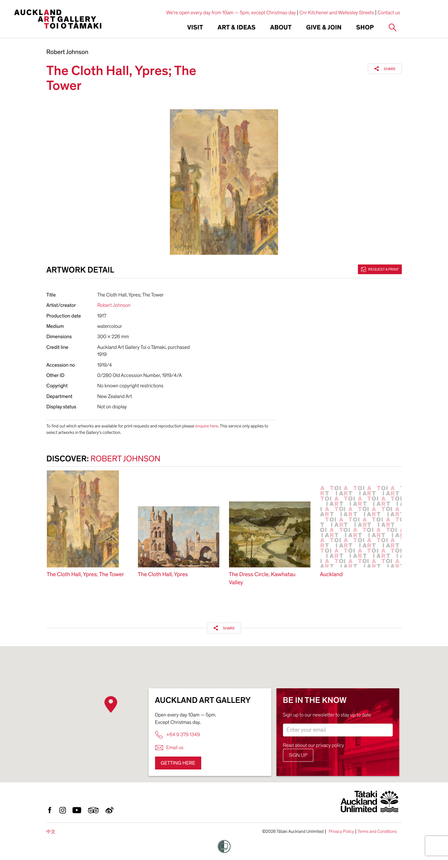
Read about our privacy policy (313, 745)
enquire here (206, 426)
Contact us (389, 12)
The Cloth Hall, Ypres (163, 574)
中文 (51, 832)
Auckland (331, 574)
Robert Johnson (68, 52)
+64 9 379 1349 (177, 735)
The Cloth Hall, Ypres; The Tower (85, 574)
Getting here (178, 763)
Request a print (380, 269)
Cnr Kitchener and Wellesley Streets (336, 12)
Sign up (298, 755)
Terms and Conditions (377, 831)
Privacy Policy (341, 831)
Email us (169, 748)
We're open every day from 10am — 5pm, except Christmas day (231, 12)
